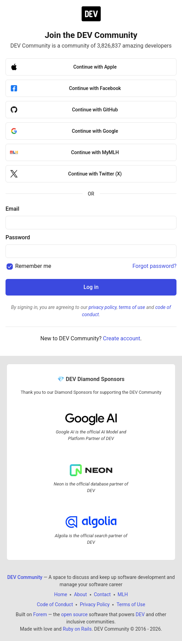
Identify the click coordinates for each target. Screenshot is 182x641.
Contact (102, 594)
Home (60, 594)
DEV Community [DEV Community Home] (24, 577)
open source (74, 614)
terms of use (132, 307)
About (80, 594)
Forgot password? (154, 266)
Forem (40, 614)
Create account (121, 338)
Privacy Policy (94, 604)
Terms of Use (130, 604)
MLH (123, 594)
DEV (140, 614)
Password (18, 237)
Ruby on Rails (77, 629)
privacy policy (103, 307)
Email (12, 209)
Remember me (33, 266)
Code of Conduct (55, 604)
